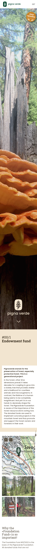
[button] (32, 4)
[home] (15, 4)
